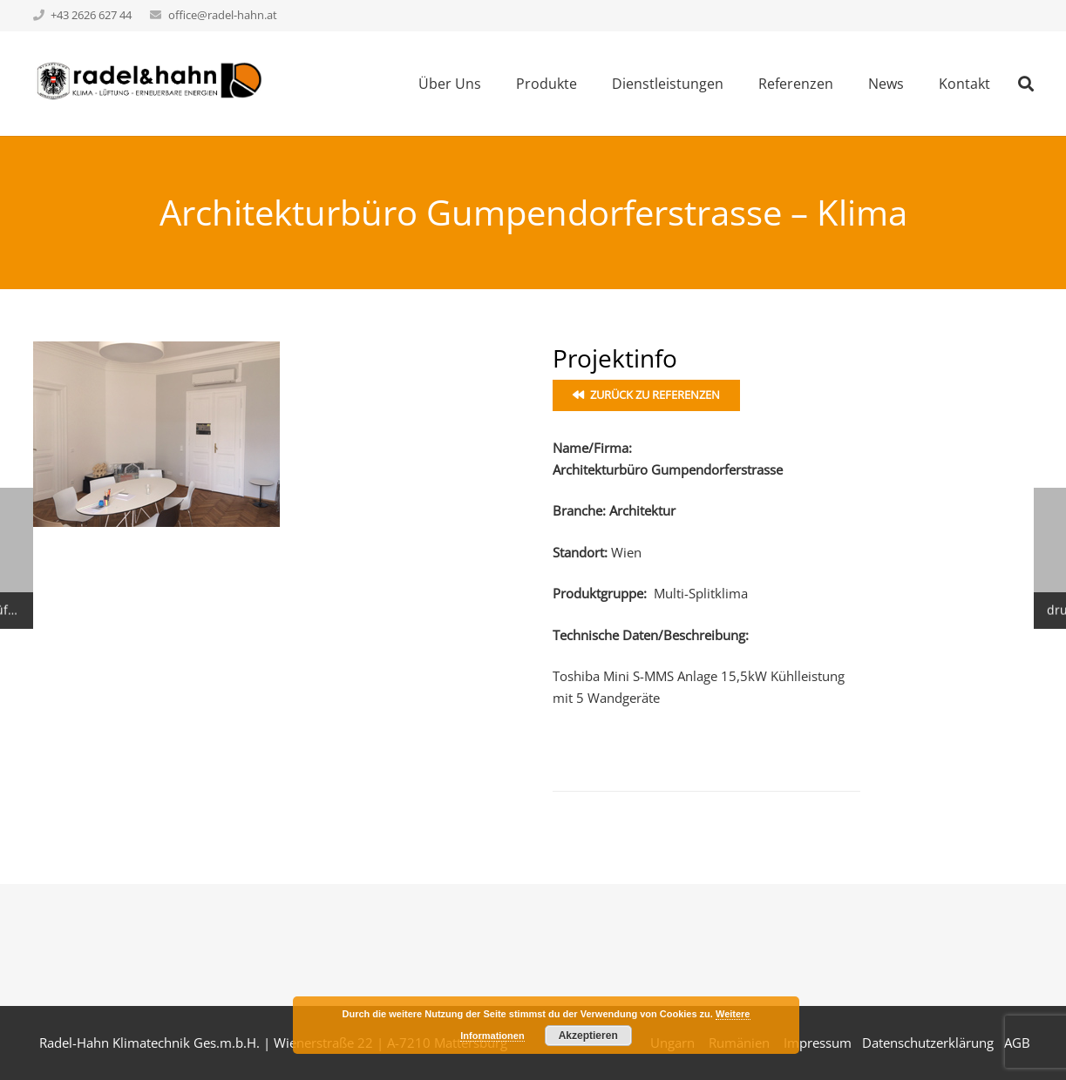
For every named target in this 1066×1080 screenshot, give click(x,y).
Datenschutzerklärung (928, 1042)
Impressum (818, 1042)
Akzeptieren (588, 1035)
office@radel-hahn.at (222, 15)
